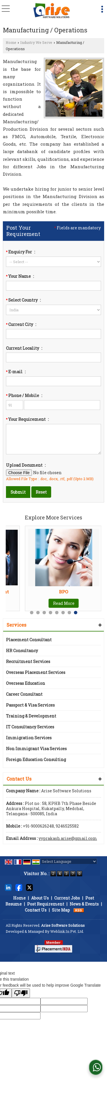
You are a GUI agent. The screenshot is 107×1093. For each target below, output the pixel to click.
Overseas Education (25, 683)
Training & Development (31, 716)
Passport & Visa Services (30, 705)
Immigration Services (29, 737)
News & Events (84, 904)
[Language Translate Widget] (69, 861)
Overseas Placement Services (35, 672)
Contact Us (36, 910)
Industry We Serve (36, 42)
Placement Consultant (29, 639)
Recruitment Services (28, 661)
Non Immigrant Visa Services (36, 748)
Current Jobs (67, 898)
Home (11, 42)
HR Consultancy (22, 650)
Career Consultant (24, 694)
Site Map (61, 910)
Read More (63, 603)
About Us (40, 898)
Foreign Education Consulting (36, 759)
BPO (63, 592)
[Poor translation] (21, 993)
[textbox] (53, 334)
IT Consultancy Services (30, 727)
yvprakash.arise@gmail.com (68, 838)
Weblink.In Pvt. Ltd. (67, 931)
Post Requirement (45, 904)
